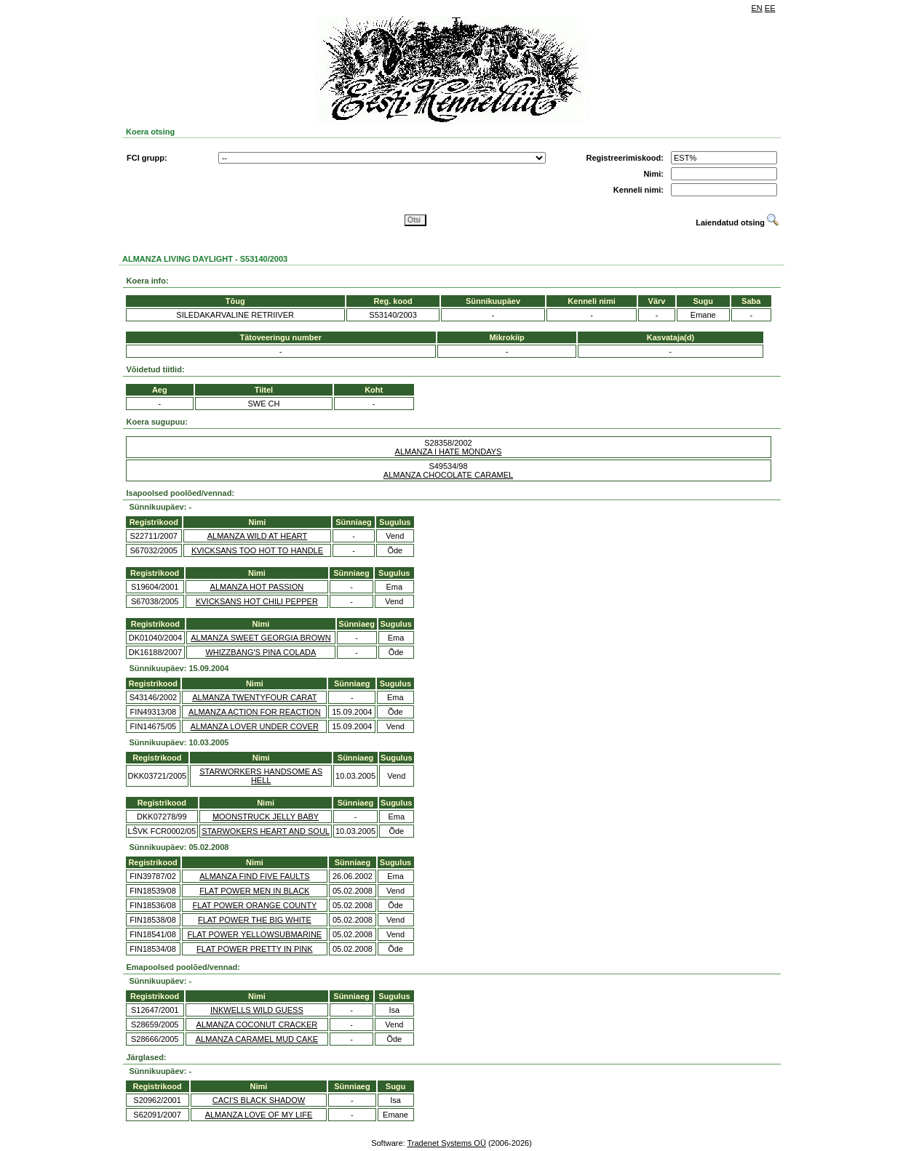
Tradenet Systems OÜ (446, 1143)
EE (770, 8)
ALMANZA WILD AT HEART (257, 536)
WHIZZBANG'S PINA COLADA (260, 652)
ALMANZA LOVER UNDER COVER (255, 726)
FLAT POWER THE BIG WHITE (254, 919)
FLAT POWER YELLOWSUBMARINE (255, 934)
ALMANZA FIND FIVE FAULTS (254, 876)
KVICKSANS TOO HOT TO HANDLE (257, 550)
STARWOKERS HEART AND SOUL (266, 831)
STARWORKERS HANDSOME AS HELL (260, 776)
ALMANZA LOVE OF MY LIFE (259, 1114)
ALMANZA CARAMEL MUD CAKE (257, 1039)
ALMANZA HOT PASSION (257, 586)
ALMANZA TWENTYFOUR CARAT (254, 697)
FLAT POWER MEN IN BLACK (254, 890)
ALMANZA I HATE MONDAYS (448, 451)
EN (757, 8)
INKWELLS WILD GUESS (256, 1010)
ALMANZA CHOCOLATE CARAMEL (448, 474)
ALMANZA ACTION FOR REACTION (254, 711)
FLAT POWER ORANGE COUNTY (255, 905)
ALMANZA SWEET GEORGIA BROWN (260, 637)
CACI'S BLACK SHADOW (258, 1100)
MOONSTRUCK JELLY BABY (265, 816)
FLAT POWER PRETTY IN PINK (254, 949)
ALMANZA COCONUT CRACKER (257, 1024)
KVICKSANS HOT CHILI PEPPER (257, 601)
